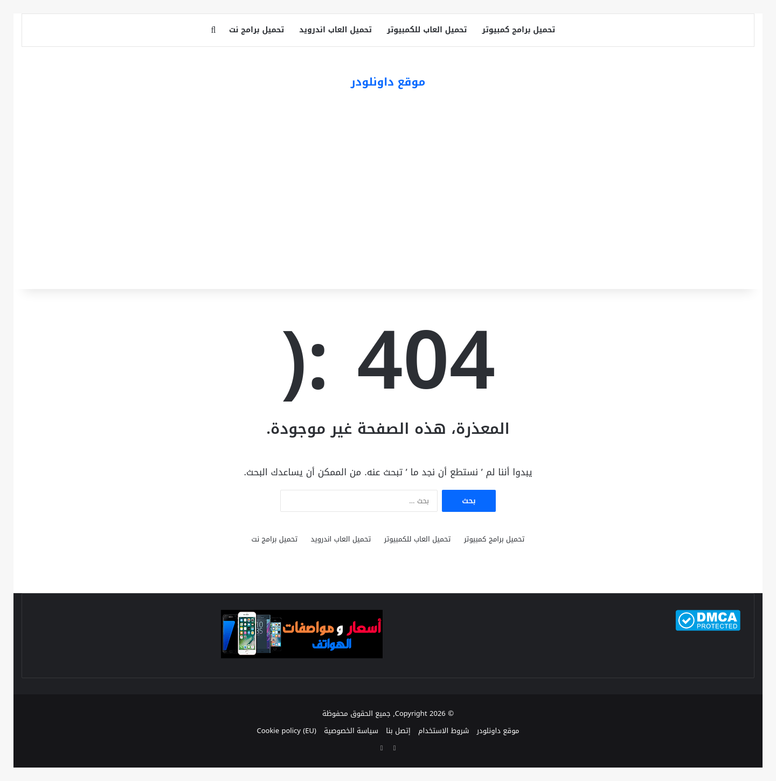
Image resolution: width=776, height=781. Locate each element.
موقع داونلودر (498, 730)
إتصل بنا (398, 730)
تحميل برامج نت (256, 30)
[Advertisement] (388, 192)
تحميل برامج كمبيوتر (518, 30)
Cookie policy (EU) (286, 730)
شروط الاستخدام (443, 730)
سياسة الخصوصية (351, 730)
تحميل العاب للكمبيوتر (427, 30)
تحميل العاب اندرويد (335, 30)
